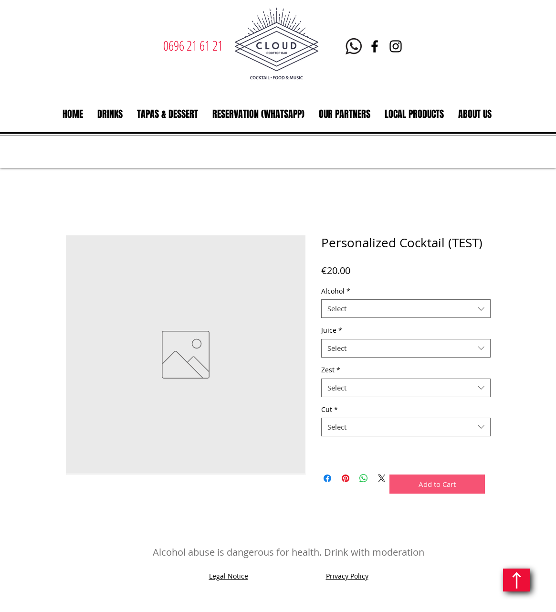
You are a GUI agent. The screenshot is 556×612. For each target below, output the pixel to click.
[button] (110, 114)
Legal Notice (228, 575)
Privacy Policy (347, 575)
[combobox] (406, 308)
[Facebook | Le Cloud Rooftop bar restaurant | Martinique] (375, 46)
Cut (329, 409)
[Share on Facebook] (327, 478)
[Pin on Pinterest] (345, 478)
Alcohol (335, 290)
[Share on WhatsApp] (363, 478)
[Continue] (516, 580)
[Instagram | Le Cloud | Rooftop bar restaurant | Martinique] (396, 46)
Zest (330, 369)
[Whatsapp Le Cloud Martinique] (354, 46)
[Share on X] (382, 478)
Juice (331, 330)
